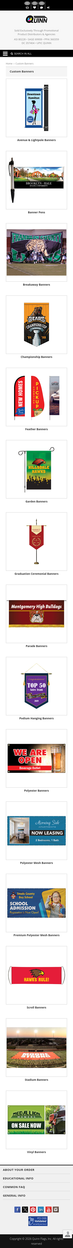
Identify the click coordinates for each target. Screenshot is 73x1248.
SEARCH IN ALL (21, 53)
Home (9, 63)
